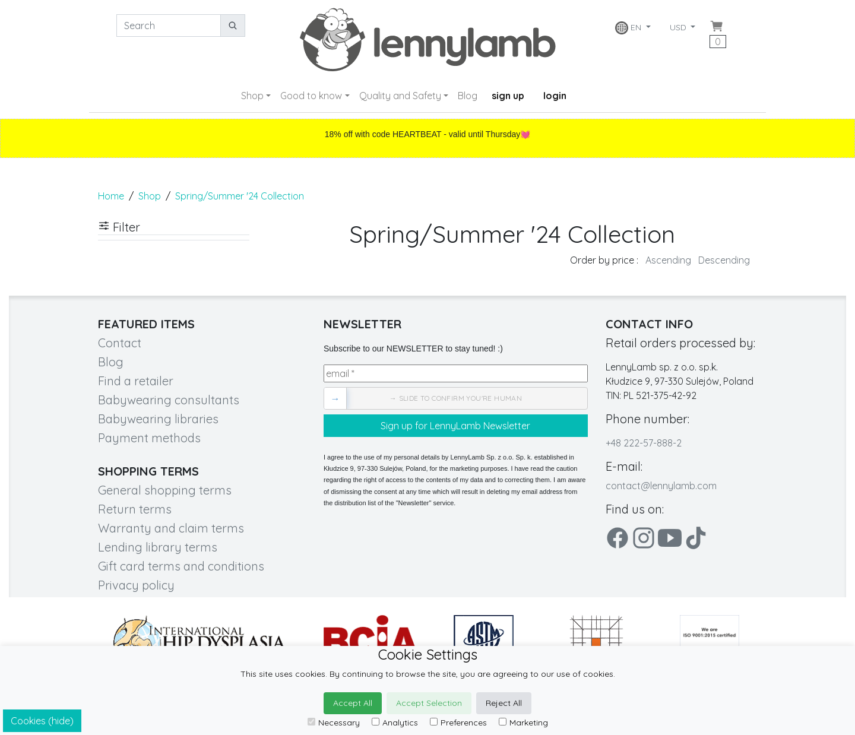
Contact (119, 342)
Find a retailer (135, 380)
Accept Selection (429, 703)
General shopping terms (165, 490)
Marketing (523, 722)
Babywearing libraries (158, 418)
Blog (467, 96)
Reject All (504, 703)
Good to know (311, 96)
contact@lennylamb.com (661, 486)
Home (111, 196)
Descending (724, 260)
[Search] (168, 25)
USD (679, 27)
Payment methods (149, 437)
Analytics (395, 722)
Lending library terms (157, 547)
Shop (252, 96)
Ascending (668, 260)
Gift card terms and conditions (181, 566)
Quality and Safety (400, 96)
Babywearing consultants (168, 399)
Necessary (334, 722)
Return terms (135, 509)
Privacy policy (136, 585)
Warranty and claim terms (171, 528)
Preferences (458, 722)
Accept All (352, 703)
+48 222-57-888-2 (644, 443)
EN (629, 27)
